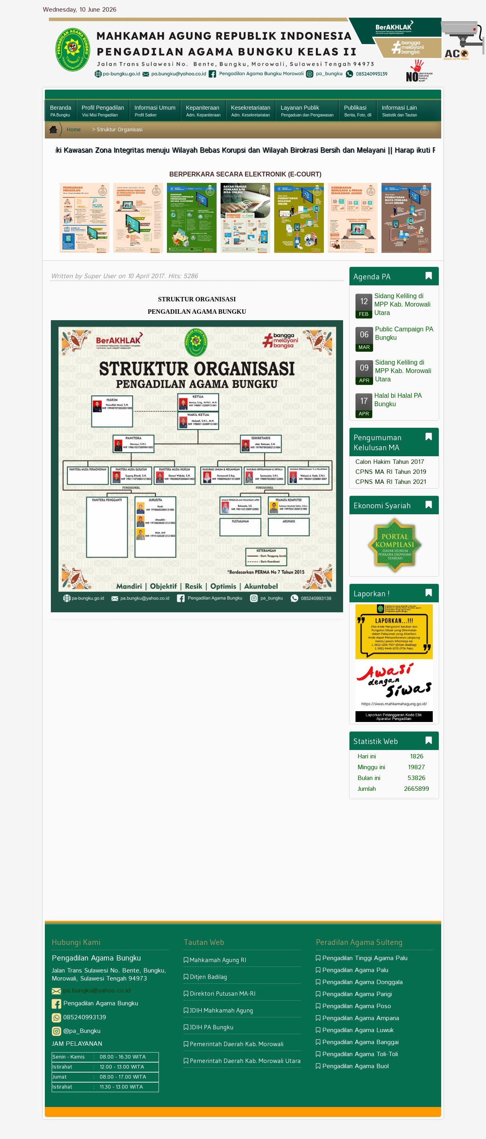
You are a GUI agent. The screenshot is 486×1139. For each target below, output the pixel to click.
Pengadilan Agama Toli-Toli (360, 1054)
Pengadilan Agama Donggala (362, 982)
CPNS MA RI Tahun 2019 (390, 472)
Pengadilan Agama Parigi (357, 994)
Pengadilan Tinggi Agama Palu (365, 958)
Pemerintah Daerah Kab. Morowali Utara (245, 1061)
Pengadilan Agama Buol (355, 1066)
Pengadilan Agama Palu (355, 970)
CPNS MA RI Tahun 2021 (390, 482)
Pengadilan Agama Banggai (360, 1042)
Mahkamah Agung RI (218, 960)
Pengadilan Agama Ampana (360, 1018)
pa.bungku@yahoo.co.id (97, 990)
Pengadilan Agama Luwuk (358, 1030)
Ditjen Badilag (208, 977)
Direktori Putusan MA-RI (222, 993)
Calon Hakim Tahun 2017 (389, 462)
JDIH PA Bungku (211, 1027)
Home (74, 130)
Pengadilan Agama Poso (356, 1006)
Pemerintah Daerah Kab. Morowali (236, 1044)
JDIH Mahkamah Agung (221, 1010)
